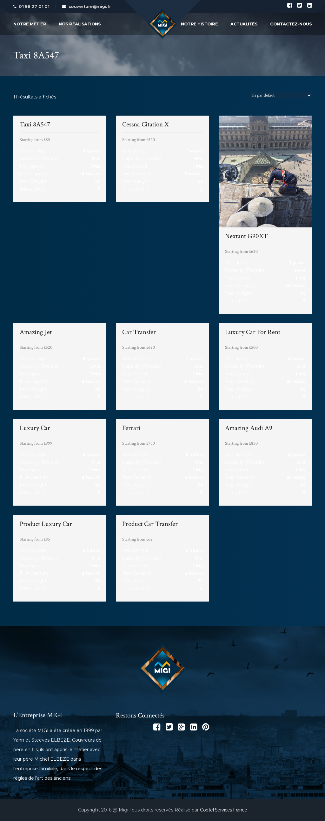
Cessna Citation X (145, 124)
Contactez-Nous (291, 23)
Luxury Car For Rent (252, 332)
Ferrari (131, 428)
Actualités (243, 23)
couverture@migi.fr (90, 6)
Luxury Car (35, 428)
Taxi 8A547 (35, 124)
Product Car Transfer (150, 524)
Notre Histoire (199, 23)
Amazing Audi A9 (248, 428)
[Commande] (280, 95)
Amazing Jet (36, 332)
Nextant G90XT (246, 236)
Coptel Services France (223, 810)
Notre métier (29, 23)
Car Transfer (139, 332)
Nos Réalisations (80, 23)
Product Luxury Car (46, 524)
